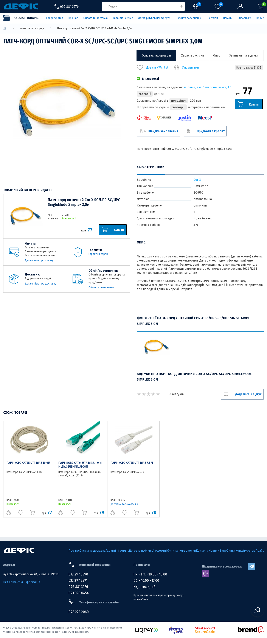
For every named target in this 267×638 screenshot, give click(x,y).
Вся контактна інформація (21, 582)
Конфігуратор (54, 18)
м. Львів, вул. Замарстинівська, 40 (207, 87)
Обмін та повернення (188, 18)
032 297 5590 (78, 574)
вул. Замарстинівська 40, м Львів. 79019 (31, 574)
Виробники (244, 18)
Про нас (73, 18)
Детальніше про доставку (40, 283)
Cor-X (197, 180)
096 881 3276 (78, 587)
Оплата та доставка (95, 18)
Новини (227, 18)
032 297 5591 (77, 580)
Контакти (212, 18)
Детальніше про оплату (39, 260)
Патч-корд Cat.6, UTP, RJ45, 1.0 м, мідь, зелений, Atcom (80, 464)
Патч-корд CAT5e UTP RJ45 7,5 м (131, 463)
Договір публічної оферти (154, 18)
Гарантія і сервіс (123, 18)
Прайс (260, 18)
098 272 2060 (78, 612)
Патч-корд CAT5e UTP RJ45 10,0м (28, 463)
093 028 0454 (78, 593)
